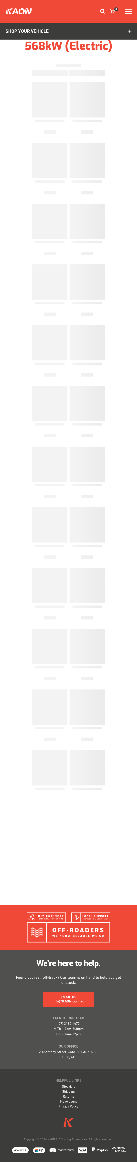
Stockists (68, 1087)
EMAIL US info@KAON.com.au (68, 999)
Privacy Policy (68, 1106)
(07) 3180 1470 (69, 1024)
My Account (68, 1101)
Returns (68, 1097)
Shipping (68, 1092)
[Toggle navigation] (101, 11)
